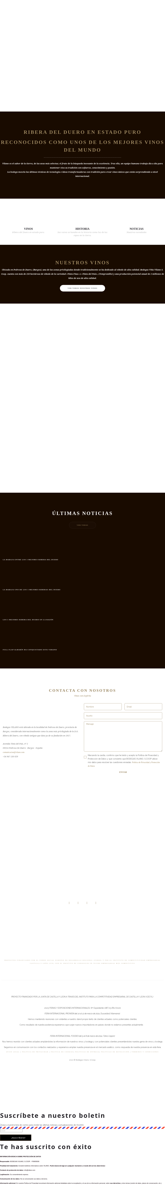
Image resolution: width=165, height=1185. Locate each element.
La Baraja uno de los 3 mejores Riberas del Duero (31, 589)
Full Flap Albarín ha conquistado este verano (30, 650)
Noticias (83, 12)
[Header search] (144, 13)
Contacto (115, 12)
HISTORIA (82, 228)
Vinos (59, 12)
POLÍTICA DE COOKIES (62, 1052)
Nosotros (46, 12)
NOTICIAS (136, 228)
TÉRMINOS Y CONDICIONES (145, 1052)
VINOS (28, 228)
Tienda (70, 12)
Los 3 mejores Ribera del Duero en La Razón (28, 619)
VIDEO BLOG (99, 12)
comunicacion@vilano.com (13, 752)
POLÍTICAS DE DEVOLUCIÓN (115, 1052)
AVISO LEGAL (13, 1052)
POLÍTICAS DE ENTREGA (87, 1052)
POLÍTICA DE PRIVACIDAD (35, 1052)
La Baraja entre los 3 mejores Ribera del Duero (30, 559)
